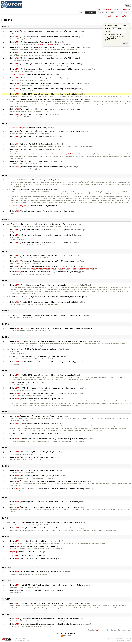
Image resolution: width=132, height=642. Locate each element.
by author (115, 31)
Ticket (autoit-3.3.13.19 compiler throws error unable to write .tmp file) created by (44, 393)
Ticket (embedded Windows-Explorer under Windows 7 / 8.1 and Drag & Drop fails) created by (49, 489)
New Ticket (115, 12)
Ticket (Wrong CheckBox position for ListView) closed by (34, 541)
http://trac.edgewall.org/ (123, 640)
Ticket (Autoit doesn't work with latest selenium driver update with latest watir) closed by (44, 619)
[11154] (26, 317)
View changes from (116, 26)
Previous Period (112, 16)
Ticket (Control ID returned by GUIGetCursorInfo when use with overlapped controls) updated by (48, 285)
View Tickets (102, 12)
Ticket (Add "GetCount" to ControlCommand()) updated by (37, 349)
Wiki (81, 12)
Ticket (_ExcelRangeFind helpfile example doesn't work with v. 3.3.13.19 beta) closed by (44, 502)
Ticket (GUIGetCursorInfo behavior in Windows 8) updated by (35, 399)
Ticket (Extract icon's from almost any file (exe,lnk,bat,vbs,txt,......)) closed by (39, 211)
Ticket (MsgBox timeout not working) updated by (33, 137)
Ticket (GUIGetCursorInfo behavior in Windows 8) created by (34, 433)
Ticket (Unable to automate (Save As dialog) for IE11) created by (40, 78)
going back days (112, 28)
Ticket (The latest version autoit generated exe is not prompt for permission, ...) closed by (44, 37)
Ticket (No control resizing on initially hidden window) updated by (35, 590)
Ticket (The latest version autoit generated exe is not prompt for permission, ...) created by (48, 83)
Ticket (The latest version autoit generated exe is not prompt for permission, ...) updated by (45, 53)
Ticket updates (111, 38)
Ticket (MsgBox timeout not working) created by (34, 161)
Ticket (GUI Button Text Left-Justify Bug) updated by (34, 144)
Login (99, 9)
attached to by (33, 74)
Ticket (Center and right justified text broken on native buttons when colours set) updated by (47, 47)
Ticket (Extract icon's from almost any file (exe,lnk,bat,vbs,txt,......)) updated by (43, 224)
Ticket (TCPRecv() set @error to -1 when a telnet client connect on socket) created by (45, 388)
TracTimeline (99, 630)
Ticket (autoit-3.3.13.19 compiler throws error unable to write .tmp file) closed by (43, 375)
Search (126, 12)
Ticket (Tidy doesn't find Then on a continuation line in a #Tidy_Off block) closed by (42, 256)
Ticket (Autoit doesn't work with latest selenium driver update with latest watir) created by (48, 624)
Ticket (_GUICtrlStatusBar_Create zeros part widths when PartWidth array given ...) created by (48, 328)
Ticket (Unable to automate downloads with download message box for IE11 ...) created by (50, 69)
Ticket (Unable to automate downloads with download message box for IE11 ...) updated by (45, 58)
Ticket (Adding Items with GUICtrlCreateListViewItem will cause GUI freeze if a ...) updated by (47, 603)
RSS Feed (67, 636)
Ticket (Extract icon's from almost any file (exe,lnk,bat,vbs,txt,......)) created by (42, 243)
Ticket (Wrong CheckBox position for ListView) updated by (33, 546)
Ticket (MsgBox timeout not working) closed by (32, 115)
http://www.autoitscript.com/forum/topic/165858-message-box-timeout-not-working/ (68, 154)
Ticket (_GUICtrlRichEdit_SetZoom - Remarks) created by (33, 470)
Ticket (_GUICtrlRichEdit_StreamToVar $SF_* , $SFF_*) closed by (35, 452)
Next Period (124, 16)
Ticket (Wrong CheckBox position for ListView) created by (35, 559)
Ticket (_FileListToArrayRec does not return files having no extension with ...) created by (45, 272)
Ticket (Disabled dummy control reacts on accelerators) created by (42, 167)
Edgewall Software (23, 640)
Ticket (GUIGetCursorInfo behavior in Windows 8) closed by (35, 424)
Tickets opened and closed (114, 36)
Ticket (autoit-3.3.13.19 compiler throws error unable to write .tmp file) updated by (45, 89)
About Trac (126, 9)
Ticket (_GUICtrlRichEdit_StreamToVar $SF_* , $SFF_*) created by (36, 476)
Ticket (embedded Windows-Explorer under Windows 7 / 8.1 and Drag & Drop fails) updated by (52, 341)
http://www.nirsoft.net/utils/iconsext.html (23, 232)
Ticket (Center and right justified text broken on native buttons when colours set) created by (47, 131)
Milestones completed (113, 34)
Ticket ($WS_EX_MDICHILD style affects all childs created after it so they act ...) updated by (47, 585)
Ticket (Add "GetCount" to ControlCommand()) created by (35, 357)
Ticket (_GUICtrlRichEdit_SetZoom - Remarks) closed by (32, 457)
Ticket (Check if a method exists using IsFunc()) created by (39, 572)
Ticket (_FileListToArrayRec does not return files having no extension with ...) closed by (45, 266)
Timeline (90, 12)
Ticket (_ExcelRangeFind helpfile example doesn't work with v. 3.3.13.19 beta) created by (45, 522)
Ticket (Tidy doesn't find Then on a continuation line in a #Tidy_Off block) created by (44, 261)
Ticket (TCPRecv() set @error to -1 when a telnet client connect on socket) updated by (46, 297)
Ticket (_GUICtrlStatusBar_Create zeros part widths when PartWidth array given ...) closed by (47, 315)
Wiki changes (110, 40)
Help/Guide (117, 9)
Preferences (107, 9)
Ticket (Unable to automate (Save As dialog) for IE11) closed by (34, 42)
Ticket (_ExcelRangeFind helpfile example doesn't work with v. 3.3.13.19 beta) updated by (45, 507)
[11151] (26, 459)
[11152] (26, 454)
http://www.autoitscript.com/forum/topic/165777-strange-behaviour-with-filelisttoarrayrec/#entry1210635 (62, 268)
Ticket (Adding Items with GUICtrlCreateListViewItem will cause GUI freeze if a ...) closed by (45, 528)
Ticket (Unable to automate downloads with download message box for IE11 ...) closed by (44, 31)
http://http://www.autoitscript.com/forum (48, 44)
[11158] (26, 117)
